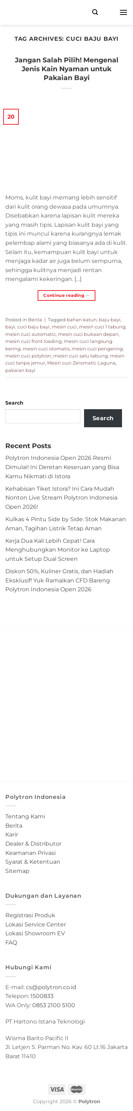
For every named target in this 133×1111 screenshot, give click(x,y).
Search (14, 403)
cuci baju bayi (33, 326)
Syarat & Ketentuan (32, 861)
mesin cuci (64, 326)
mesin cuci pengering (97, 348)
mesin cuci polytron (28, 356)
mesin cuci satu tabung (80, 356)
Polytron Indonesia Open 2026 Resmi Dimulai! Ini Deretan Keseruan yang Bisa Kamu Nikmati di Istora (62, 467)
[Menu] (123, 12)
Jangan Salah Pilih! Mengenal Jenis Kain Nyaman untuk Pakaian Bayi (66, 69)
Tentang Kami (25, 816)
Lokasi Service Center (35, 924)
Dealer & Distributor (33, 843)
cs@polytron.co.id (51, 987)
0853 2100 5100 (53, 1005)
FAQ (11, 942)
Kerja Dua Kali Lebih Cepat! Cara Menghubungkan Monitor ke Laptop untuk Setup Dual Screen (57, 549)
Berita (35, 319)
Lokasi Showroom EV (35, 933)
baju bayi (110, 319)
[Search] (95, 12)
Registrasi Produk (30, 915)
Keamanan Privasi (30, 853)
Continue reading (66, 295)
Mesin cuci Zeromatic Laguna (81, 363)
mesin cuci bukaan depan (88, 334)
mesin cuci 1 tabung (102, 326)
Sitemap (17, 871)
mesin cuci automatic (30, 334)
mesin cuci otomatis (46, 348)
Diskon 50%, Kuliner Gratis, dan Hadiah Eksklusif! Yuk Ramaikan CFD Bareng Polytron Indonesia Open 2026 (59, 580)
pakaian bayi (20, 370)
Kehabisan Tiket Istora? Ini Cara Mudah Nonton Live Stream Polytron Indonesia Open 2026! (61, 497)
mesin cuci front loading (33, 341)
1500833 (42, 996)
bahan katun (82, 319)
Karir (11, 834)
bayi (10, 326)
